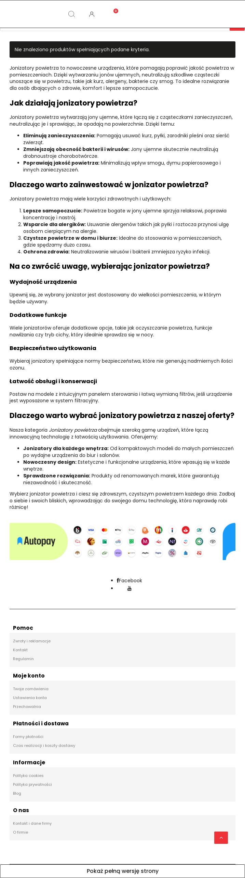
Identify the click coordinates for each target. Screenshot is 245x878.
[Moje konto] (92, 14)
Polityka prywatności (32, 784)
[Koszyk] (112, 8)
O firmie (20, 832)
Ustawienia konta (30, 697)
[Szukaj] (71, 14)
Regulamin (23, 658)
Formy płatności (28, 736)
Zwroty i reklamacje (32, 641)
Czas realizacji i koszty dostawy (44, 745)
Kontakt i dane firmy (32, 823)
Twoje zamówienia (31, 689)
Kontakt (20, 650)
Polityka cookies (28, 775)
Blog (17, 793)
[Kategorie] (30, 14)
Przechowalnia (27, 706)
